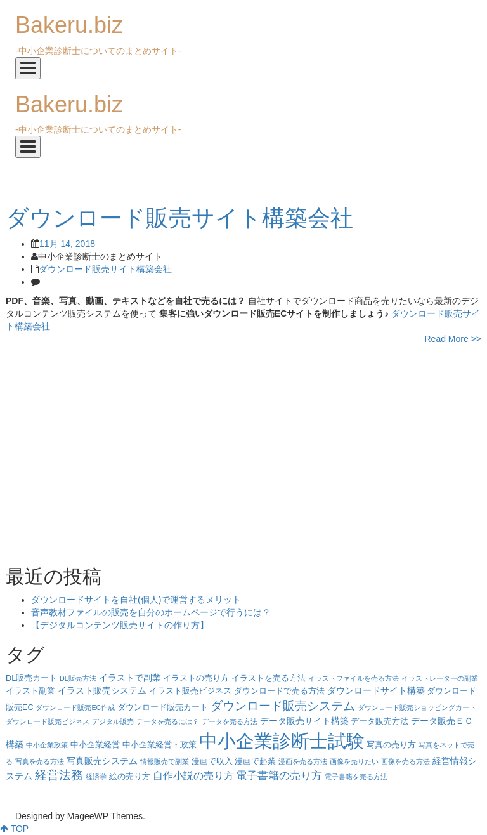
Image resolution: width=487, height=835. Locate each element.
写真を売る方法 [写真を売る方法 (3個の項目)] (39, 761)
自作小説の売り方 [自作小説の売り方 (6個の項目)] (193, 775)
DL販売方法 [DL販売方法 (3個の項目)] (78, 678)
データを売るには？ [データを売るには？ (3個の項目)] (167, 721)
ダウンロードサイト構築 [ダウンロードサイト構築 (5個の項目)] (376, 690)
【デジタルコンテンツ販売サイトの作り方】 (120, 625)
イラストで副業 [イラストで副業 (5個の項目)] (130, 678)
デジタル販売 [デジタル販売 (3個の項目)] (113, 721)
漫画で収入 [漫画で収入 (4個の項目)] (212, 761)
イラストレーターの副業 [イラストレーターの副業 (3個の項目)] (439, 678)
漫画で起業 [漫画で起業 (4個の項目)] (255, 761)
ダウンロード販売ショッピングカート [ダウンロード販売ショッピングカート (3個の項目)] (417, 707)
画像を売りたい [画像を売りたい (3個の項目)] (354, 761)
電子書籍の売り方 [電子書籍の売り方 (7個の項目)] (279, 776)
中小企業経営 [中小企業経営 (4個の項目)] (95, 744)
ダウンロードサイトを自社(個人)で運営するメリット (136, 600)
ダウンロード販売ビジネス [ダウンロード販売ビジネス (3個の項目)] (47, 721)
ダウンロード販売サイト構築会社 (105, 269)
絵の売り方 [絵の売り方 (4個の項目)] (129, 776)
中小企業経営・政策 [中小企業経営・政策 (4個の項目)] (159, 744)
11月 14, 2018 (67, 244)
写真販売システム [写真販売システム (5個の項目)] (102, 761)
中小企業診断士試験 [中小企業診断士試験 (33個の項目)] (282, 740)
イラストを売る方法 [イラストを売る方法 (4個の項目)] (268, 678)
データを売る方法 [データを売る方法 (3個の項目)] (229, 721)
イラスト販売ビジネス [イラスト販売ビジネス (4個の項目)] (190, 691)
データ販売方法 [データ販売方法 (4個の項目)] (379, 721)
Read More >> (453, 339)
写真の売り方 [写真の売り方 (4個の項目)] (391, 744)
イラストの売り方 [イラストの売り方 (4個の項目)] (196, 678)
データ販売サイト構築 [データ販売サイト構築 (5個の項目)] (304, 721)
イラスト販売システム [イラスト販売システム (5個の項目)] (102, 690)
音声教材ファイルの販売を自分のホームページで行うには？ (151, 612)
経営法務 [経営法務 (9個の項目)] (59, 775)
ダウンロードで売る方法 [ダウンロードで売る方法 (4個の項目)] (279, 691)
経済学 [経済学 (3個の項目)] (96, 776)
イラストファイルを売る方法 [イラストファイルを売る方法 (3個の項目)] (353, 678)
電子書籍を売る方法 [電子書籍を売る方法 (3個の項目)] (356, 776)
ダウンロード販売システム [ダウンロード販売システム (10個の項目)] (283, 706)
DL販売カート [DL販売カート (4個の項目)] (31, 678)
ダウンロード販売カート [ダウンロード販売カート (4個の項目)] (162, 707)
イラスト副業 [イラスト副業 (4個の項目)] (30, 691)
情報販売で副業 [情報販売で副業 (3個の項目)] (164, 761)
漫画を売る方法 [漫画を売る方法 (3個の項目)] (302, 761)
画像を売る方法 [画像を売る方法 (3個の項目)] (405, 761)
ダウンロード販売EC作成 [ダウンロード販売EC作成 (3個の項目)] (75, 707)
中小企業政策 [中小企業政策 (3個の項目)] (47, 745)
